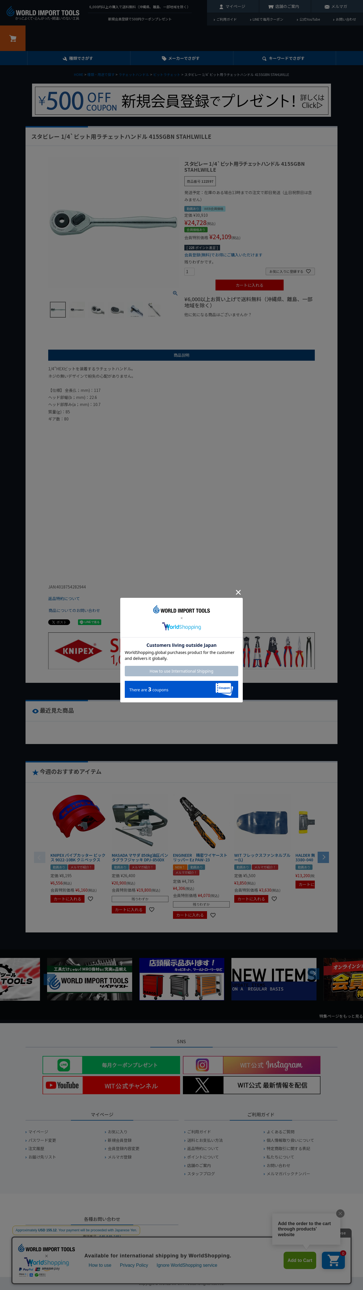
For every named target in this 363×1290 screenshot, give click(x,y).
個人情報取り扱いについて (290, 1140)
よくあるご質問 (280, 1131)
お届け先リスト (42, 1157)
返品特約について (64, 598)
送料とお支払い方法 (205, 1140)
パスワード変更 (42, 1140)
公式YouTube (309, 19)
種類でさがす (81, 58)
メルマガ (339, 6)
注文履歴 (36, 1148)
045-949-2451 (110, 1236)
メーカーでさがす (184, 58)
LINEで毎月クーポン (268, 19)
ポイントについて (203, 1157)
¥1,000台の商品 (240, 324)
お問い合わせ (346, 19)
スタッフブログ (201, 1173)
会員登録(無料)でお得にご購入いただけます (223, 255)
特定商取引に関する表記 (288, 1148)
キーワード (287, 58)
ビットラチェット (166, 74)
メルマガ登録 (120, 1157)
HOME (78, 74)
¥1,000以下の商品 (203, 324)
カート (13, 38)
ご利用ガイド (226, 19)
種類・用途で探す (101, 74)
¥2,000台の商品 (276, 324)
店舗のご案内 (287, 6)
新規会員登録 (120, 1140)
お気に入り (118, 1131)
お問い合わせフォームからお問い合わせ (102, 1256)
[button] (323, 857)
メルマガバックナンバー (288, 1173)
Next (313, 973)
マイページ (235, 6)
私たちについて (280, 1157)
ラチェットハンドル (134, 74)
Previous (49, 979)
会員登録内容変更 (124, 1148)
